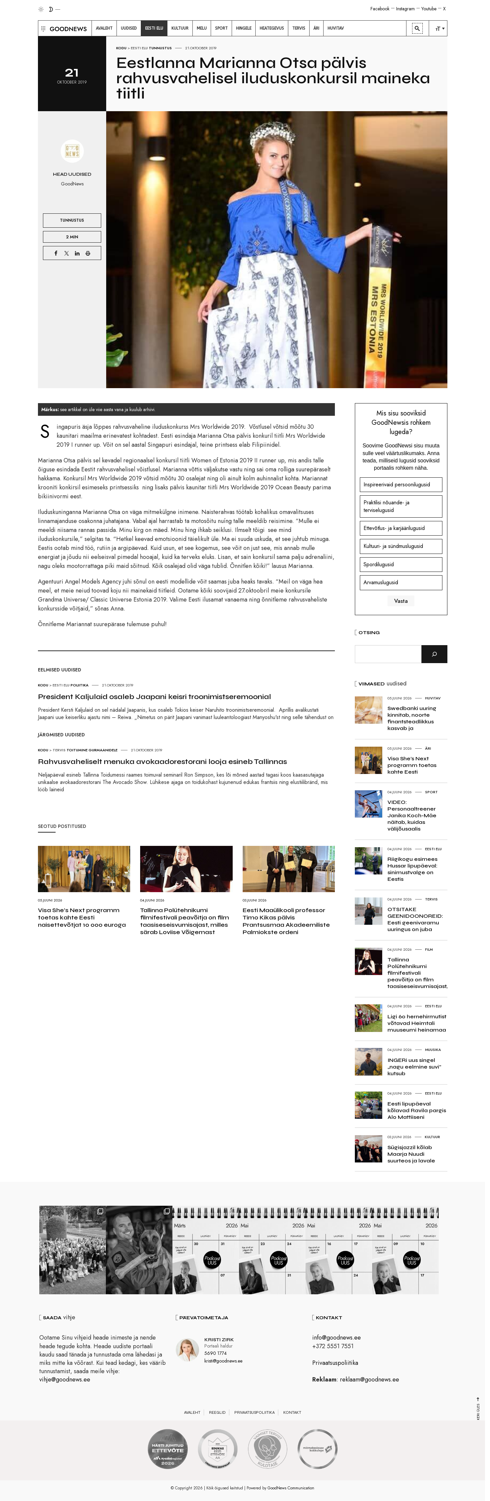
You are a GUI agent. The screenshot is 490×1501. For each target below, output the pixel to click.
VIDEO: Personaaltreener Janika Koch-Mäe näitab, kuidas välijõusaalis (411, 815)
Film (429, 949)
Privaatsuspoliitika (335, 1363)
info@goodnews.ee (336, 1337)
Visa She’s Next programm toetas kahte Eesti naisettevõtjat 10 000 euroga (82, 917)
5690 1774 (215, 1353)
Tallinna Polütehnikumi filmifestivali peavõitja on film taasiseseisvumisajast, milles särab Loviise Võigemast (184, 921)
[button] (42, 28)
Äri (428, 748)
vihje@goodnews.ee (64, 1379)
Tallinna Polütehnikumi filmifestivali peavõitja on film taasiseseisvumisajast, (417, 972)
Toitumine (77, 750)
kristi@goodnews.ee (223, 1361)
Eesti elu (139, 48)
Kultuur (432, 1136)
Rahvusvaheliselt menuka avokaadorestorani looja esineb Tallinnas (162, 761)
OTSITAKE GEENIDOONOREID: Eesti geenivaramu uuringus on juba (415, 919)
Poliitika (80, 685)
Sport (431, 792)
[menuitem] (104, 28)
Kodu (121, 48)
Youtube (428, 8)
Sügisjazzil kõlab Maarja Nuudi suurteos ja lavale (411, 1154)
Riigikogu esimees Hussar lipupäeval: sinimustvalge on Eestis (412, 869)
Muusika (433, 1049)
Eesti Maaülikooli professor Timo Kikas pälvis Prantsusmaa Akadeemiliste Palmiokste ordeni (286, 921)
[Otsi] (434, 654)
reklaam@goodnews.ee (369, 1379)
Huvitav (433, 698)
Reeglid (217, 1412)
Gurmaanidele (103, 750)
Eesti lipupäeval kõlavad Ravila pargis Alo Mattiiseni (416, 1110)
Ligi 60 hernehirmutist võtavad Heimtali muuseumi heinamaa (416, 1023)
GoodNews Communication (291, 1488)
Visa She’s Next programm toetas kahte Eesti (411, 765)
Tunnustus (160, 48)
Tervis (59, 750)
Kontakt (292, 1412)
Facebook (379, 8)
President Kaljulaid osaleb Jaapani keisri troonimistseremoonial (154, 696)
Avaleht (192, 1412)
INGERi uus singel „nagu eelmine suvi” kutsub (414, 1067)
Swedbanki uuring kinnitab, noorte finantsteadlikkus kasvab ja (411, 718)
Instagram (405, 8)
